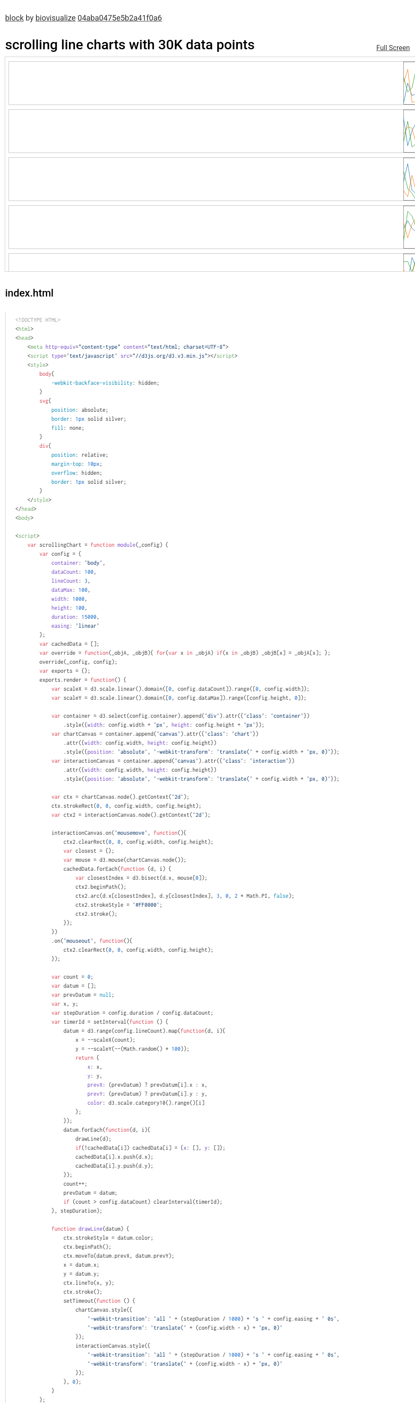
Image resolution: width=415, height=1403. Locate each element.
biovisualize (56, 17)
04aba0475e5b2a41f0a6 (120, 17)
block (14, 17)
